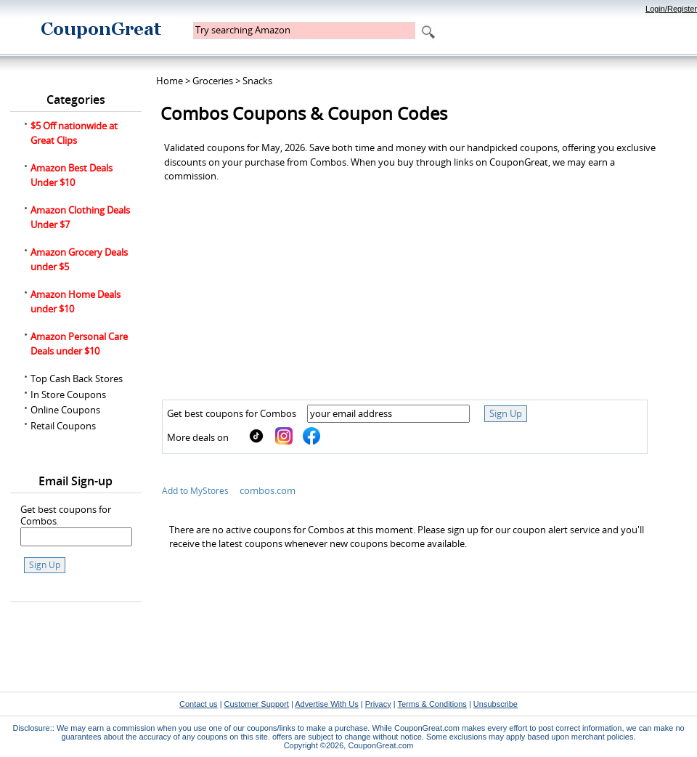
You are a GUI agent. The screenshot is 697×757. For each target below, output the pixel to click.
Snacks (257, 80)
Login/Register (671, 8)
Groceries (212, 80)
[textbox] (304, 30)
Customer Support (256, 704)
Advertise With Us (326, 704)
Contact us (198, 704)
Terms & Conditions (431, 704)
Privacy (378, 704)
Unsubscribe (495, 704)
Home (169, 80)
